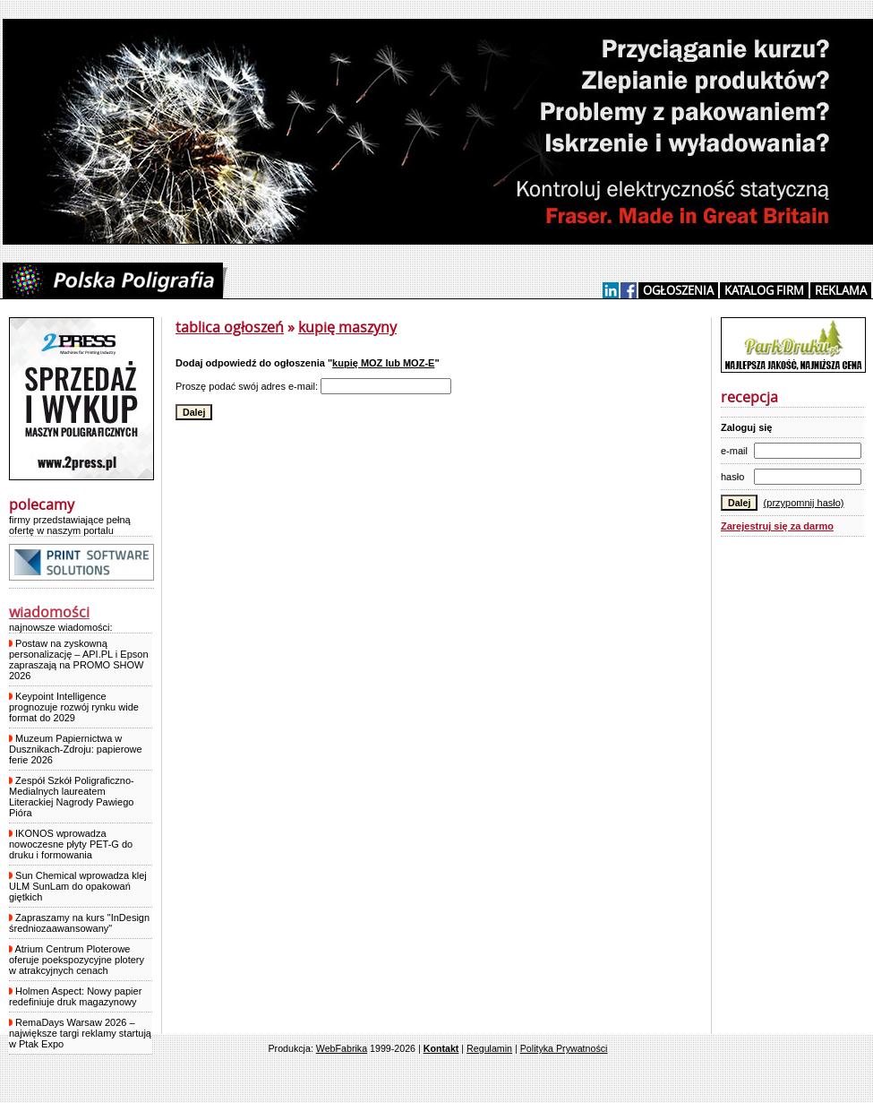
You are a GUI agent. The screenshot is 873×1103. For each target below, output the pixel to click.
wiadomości (49, 612)
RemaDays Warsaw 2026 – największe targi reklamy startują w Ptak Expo (80, 1033)
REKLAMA (841, 290)
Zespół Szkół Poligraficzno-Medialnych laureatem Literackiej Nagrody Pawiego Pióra (71, 796)
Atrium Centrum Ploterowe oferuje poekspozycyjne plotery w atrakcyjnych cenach (76, 960)
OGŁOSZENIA (678, 290)
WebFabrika (341, 1048)
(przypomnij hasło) (804, 502)
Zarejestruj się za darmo (777, 526)
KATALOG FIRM (764, 290)
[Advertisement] (792, 820)
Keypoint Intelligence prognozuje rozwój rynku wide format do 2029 (74, 707)
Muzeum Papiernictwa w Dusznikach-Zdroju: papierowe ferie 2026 (75, 749)
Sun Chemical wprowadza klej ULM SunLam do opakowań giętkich (78, 886)
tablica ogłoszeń (229, 327)
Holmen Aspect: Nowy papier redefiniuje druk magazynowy (75, 996)
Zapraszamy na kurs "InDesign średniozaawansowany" (79, 923)
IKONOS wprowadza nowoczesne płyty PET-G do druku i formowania (71, 844)
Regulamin (489, 1048)
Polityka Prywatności (564, 1048)
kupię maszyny (347, 327)
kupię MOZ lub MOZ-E (383, 363)
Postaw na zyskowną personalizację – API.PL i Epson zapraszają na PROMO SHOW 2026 (79, 659)
